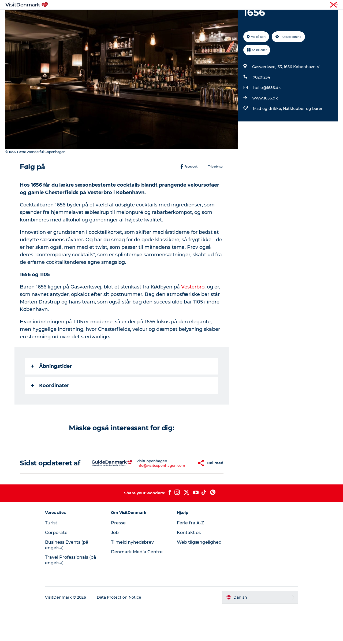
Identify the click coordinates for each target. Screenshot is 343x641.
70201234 (261, 102)
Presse (118, 556)
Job (115, 565)
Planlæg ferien (235, 17)
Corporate (330, 5)
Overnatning (199, 17)
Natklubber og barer (303, 134)
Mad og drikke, (268, 134)
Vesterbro (192, 312)
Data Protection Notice (119, 630)
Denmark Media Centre (137, 585)
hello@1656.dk (267, 113)
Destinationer (136, 17)
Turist (311, 5)
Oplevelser (168, 17)
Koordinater (50, 411)
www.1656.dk (265, 123)
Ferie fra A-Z (190, 556)
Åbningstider (51, 392)
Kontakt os (189, 565)
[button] (179, 492)
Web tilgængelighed (199, 575)
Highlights (103, 17)
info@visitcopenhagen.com (144, 494)
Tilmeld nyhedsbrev (132, 575)
